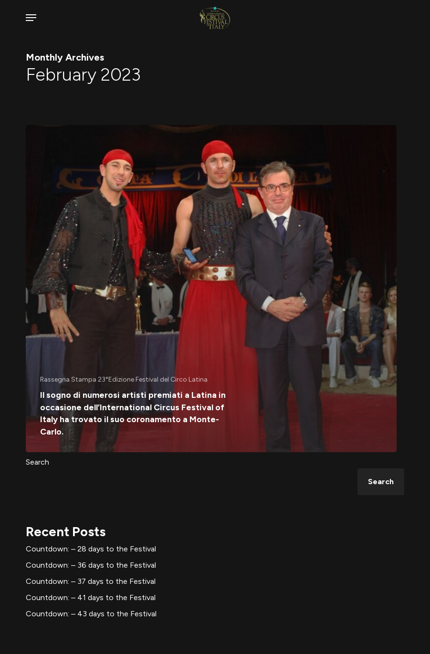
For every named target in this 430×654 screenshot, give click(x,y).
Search (37, 462)
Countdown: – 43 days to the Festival (91, 613)
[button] (31, 17)
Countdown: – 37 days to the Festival (91, 581)
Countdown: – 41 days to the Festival (91, 597)
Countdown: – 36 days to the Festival (91, 565)
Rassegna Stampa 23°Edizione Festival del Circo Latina (124, 379)
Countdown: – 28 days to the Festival (91, 548)
